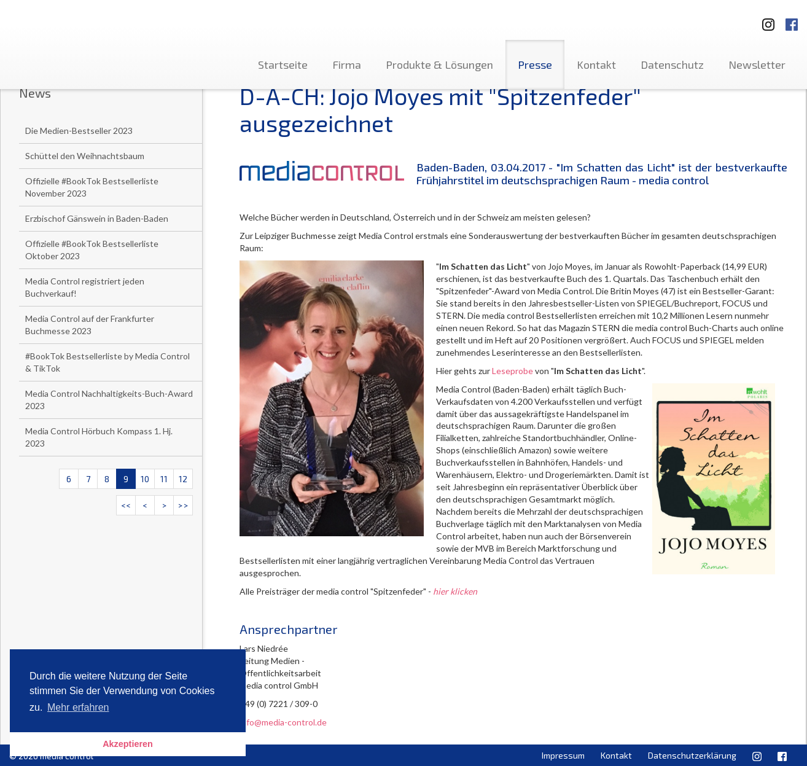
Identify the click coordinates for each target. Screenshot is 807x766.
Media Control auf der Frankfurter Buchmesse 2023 (89, 324)
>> (183, 505)
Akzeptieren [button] (128, 744)
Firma (346, 64)
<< (126, 505)
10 (145, 479)
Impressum (563, 755)
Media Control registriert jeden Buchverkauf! (84, 287)
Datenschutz (672, 64)
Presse (535, 64)
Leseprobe (512, 370)
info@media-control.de (283, 722)
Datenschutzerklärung (692, 755)
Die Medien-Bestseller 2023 (79, 130)
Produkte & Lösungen (439, 64)
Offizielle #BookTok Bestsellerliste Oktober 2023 (91, 249)
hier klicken (455, 591)
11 (164, 479)
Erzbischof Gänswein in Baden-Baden (96, 218)
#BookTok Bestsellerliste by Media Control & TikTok (107, 362)
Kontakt (596, 64)
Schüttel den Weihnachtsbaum (84, 155)
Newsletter (757, 64)
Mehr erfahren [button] (78, 707)
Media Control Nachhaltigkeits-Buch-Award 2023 (109, 399)
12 (183, 479)
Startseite (283, 64)
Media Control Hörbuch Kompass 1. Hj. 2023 (99, 437)
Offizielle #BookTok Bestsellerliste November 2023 (91, 187)
